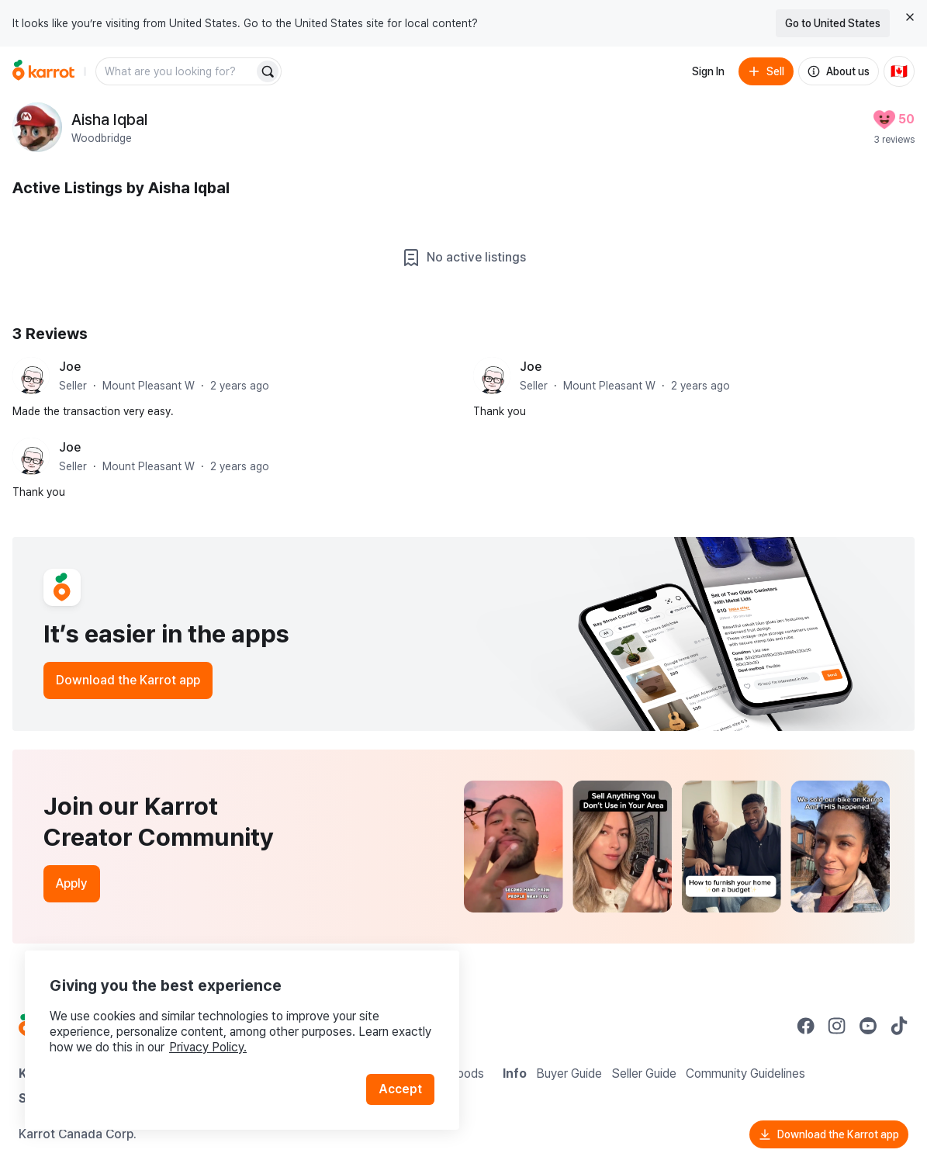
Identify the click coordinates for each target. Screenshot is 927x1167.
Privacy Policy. (208, 1047)
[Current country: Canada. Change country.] (899, 71)
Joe (70, 366)
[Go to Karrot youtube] (868, 1025)
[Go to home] (43, 71)
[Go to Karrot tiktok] (899, 1025)
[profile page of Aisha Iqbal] (37, 127)
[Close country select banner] (910, 17)
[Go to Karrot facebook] (806, 1025)
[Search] (267, 71)
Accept (400, 1089)
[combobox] (176, 71)
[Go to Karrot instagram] (837, 1025)
